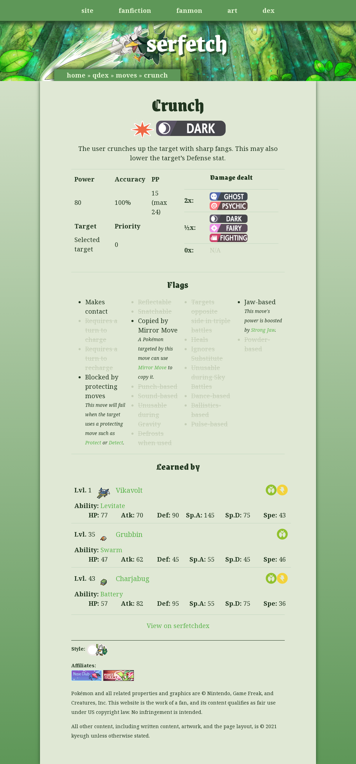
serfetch (186, 42)
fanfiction (135, 10)
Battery (111, 594)
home (76, 75)
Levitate (112, 505)
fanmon (189, 10)
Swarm (111, 550)
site (87, 10)
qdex (100, 75)
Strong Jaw (263, 330)
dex (268, 10)
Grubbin (129, 534)
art (232, 10)
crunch (156, 75)
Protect (93, 443)
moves (126, 75)
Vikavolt (129, 490)
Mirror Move (152, 367)
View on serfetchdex (178, 625)
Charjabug (132, 578)
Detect (116, 443)
